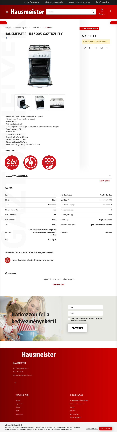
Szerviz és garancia (31, 2)
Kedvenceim (61, 414)
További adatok (10, 151)
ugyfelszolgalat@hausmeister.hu (90, 375)
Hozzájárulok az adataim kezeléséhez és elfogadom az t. (86, 320)
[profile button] (101, 11)
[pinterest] (11, 38)
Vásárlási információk (54, 2)
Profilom (60, 407)
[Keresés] (71, 11)
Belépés (60, 400)
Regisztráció (61, 404)
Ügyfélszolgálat (102, 2)
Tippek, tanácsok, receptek (79, 2)
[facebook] (6, 38)
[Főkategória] (8, 28)
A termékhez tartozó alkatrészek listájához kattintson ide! (29, 260)
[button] (84, 48)
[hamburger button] (7, 11)
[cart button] (110, 11)
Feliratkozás (77, 328)
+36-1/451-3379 (85, 371)
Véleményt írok (58, 285)
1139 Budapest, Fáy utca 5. (88, 368)
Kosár (59, 410)
